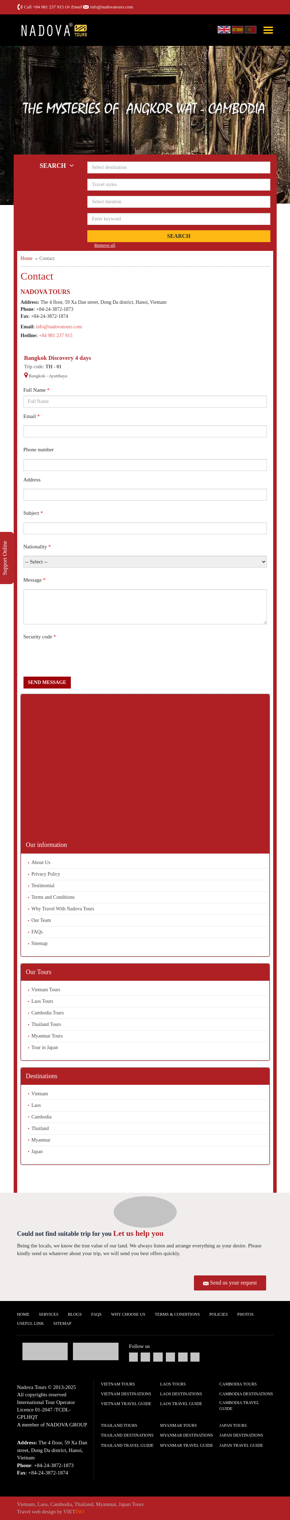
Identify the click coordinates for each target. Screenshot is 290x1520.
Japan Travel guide (241, 1445)
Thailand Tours (46, 1024)
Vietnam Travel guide (126, 1403)
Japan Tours (233, 1425)
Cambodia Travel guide (239, 1405)
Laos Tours (42, 1001)
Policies (218, 1314)
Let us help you (138, 1233)
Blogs (75, 1314)
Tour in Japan (45, 1047)
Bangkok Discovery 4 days (57, 358)
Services (49, 1314)
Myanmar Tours (47, 1036)
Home (23, 1314)
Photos (245, 1314)
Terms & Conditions (177, 1314)
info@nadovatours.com (111, 6)
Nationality (37, 546)
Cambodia (42, 1117)
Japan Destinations (241, 1435)
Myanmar (41, 1140)
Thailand (40, 1128)
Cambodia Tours (48, 1012)
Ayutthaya (58, 375)
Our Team (41, 920)
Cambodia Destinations (246, 1393)
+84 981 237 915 (48, 6)
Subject (33, 513)
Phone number (38, 449)
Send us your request (233, 1283)
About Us (41, 862)
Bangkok (37, 375)
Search (178, 236)
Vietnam (40, 1093)
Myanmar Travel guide (186, 1445)
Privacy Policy (46, 874)
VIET (73, 1511)
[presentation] (76, 659)
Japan (37, 1151)
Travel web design (36, 1511)
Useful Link (30, 1323)
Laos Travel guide (181, 1403)
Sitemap (40, 943)
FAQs (37, 931)
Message (34, 580)
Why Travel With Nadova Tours (63, 908)
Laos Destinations (181, 1393)
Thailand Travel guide (127, 1445)
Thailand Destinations (127, 1435)
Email (31, 416)
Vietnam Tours (46, 989)
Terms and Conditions (53, 897)
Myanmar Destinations (186, 1435)
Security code (39, 636)
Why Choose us (128, 1314)
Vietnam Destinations (126, 1393)
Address (32, 479)
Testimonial (43, 885)
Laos (36, 1105)
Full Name (36, 390)
